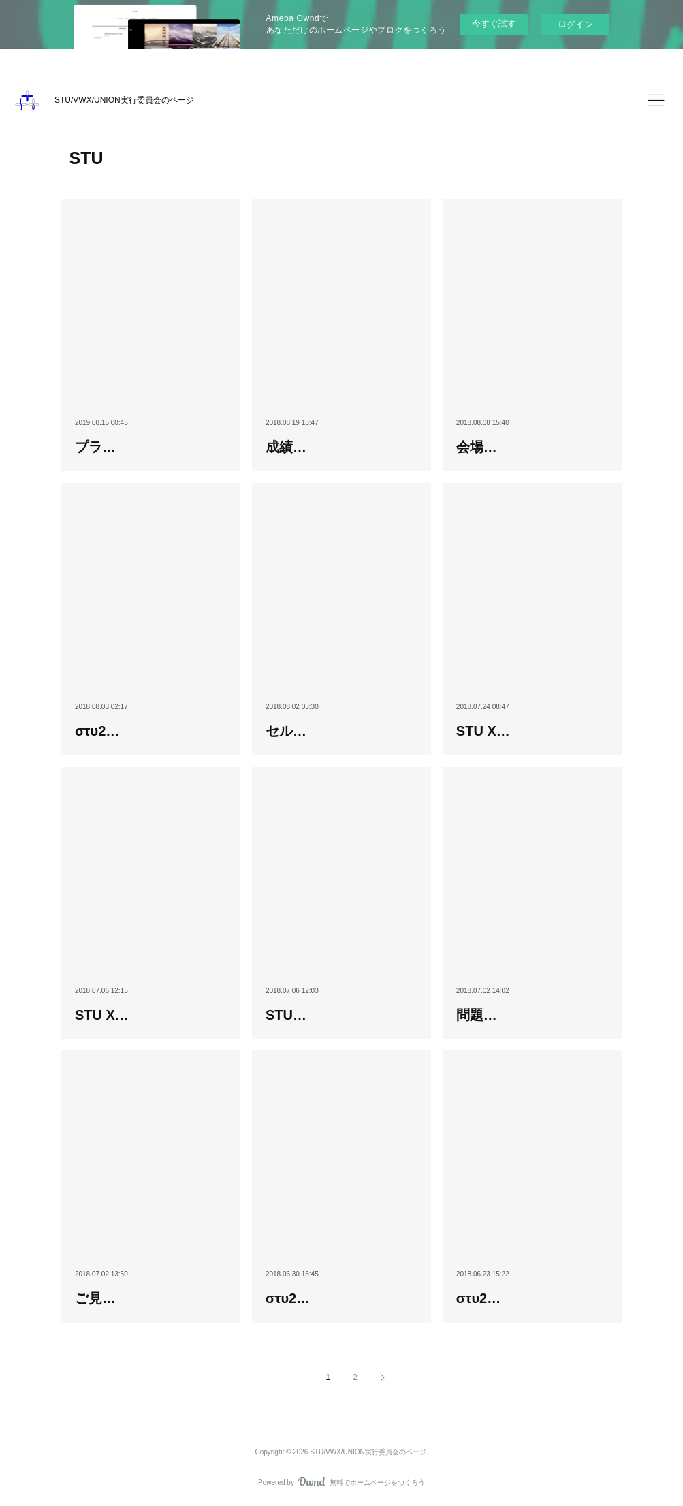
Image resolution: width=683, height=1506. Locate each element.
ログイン (575, 24)
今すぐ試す (494, 23)
